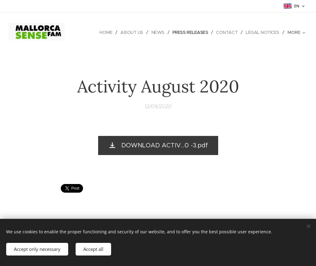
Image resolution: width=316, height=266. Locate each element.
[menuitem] (101, 32)
